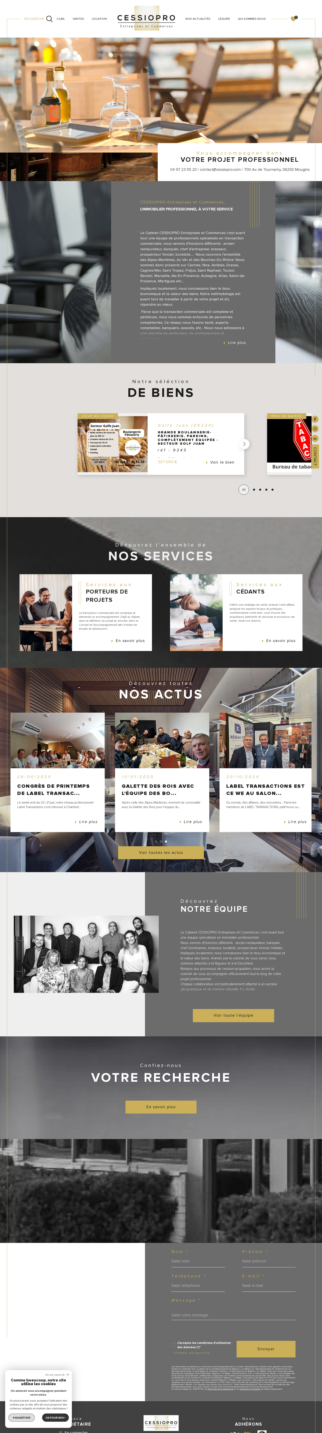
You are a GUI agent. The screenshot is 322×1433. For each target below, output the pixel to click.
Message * (186, 1300)
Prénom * (255, 1252)
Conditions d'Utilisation (250, 1389)
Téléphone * (188, 1276)
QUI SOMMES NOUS (252, 19)
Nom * (180, 1252)
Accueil (59, 19)
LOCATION (99, 19)
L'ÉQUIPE (224, 19)
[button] (244, 444)
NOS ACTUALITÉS (197, 19)
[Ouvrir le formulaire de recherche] (38, 18)
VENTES (78, 19)
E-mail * (253, 1276)
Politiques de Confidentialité (220, 1389)
